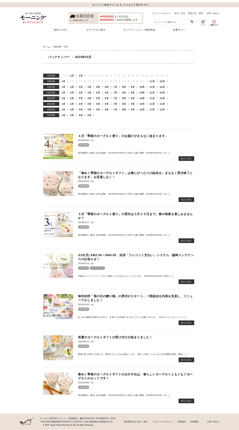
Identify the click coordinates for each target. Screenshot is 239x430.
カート (203, 23)
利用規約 (182, 422)
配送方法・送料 (195, 13)
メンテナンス (97, 268)
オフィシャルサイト (161, 13)
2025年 (51, 109)
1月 (63, 81)
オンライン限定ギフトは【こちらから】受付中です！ (121, 4)
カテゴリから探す (96, 29)
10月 (142, 87)
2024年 (51, 104)
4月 (89, 87)
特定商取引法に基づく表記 (136, 422)
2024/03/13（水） (86, 304)
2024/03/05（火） (86, 382)
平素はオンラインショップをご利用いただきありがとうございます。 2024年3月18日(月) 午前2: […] (125, 276)
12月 (162, 81)
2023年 (51, 98)
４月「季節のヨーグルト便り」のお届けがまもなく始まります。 (123, 136)
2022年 (51, 92)
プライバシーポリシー (163, 422)
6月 (107, 87)
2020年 (51, 81)
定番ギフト (179, 29)
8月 (124, 87)
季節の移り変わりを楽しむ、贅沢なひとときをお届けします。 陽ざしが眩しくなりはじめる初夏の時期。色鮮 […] (132, 354)
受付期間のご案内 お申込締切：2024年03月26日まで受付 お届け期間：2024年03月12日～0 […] (124, 194)
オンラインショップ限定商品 (139, 29)
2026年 (51, 115)
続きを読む (186, 158)
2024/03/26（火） (86, 140)
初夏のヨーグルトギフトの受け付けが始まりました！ (115, 337)
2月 (72, 75)
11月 (152, 81)
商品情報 (83, 145)
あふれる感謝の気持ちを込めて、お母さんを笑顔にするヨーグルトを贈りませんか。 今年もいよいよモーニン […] (132, 317)
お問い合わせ (212, 13)
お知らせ (83, 268)
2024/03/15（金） (86, 263)
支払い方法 (179, 13)
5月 (98, 87)
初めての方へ (61, 29)
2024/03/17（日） (86, 222)
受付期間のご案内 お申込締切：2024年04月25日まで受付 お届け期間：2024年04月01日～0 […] (124, 153)
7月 (115, 87)
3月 (81, 75)
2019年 (51, 75)
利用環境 (195, 422)
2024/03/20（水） (86, 181)
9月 (133, 87)
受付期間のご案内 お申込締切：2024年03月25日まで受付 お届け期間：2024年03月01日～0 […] (124, 235)
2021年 (51, 87)
